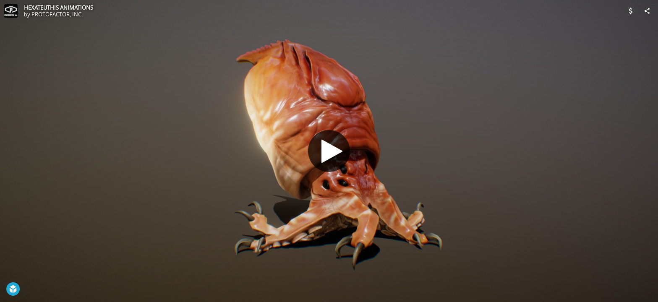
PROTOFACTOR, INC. (57, 14)
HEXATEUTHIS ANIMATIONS (58, 7)
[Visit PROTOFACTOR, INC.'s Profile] (11, 11)
